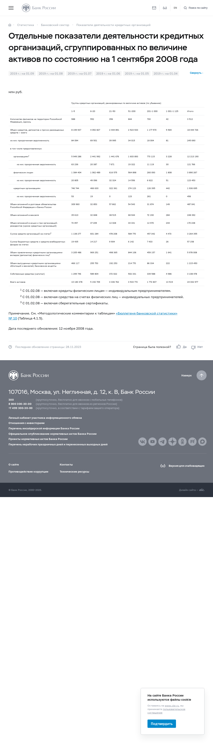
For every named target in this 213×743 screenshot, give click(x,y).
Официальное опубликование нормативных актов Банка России (53, 433)
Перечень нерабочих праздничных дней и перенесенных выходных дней (58, 444)
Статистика (25, 25)
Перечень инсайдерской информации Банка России (44, 428)
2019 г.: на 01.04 (165, 73)
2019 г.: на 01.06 (108, 73)
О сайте (14, 464)
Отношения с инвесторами (27, 423)
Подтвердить (162, 724)
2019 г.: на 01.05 (137, 73)
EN (175, 7)
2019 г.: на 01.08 (51, 73)
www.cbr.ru (172, 705)
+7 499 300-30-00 (20, 408)
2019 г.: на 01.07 (79, 73)
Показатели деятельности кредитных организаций (113, 25)
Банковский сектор (55, 25)
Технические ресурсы (74, 471)
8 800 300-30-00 (20, 403)
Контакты (66, 464)
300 (11, 399)
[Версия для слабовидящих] (165, 8)
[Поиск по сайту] (196, 8)
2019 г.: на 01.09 (22, 73)
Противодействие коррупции (28, 471)
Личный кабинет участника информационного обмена (45, 417)
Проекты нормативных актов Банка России (38, 439)
